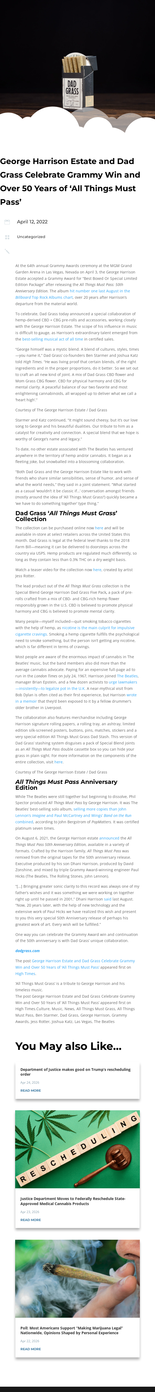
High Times (25, 973)
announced (109, 838)
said (107, 899)
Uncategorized (31, 236)
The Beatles (127, 675)
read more (30, 1090)
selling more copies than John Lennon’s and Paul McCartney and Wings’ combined (73, 815)
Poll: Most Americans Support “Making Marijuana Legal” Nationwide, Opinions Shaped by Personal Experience (71, 1330)
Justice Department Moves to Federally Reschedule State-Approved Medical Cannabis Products (73, 1201)
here (99, 527)
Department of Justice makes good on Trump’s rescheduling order (75, 1072)
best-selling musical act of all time (52, 339)
